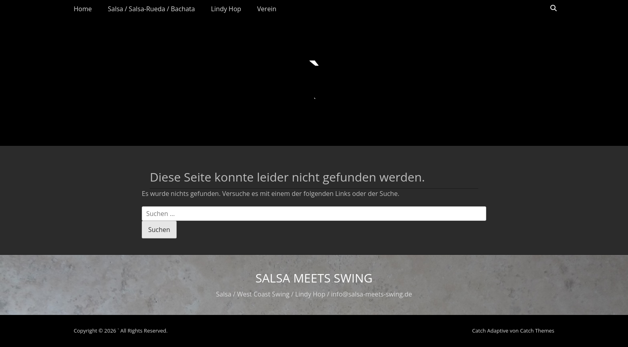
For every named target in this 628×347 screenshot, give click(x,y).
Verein (266, 8)
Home (83, 8)
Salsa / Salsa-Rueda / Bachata (151, 8)
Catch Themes (537, 330)
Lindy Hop (226, 8)
